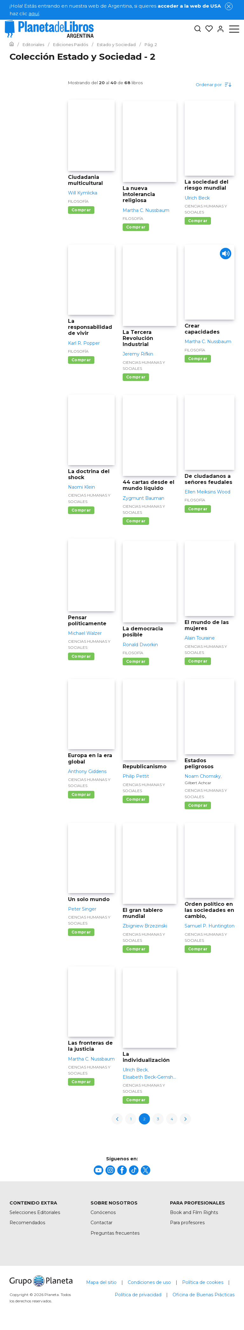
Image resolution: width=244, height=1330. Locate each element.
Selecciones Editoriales (35, 1212)
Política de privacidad (138, 1295)
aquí (34, 13)
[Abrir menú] (234, 29)
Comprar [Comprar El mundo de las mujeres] (197, 661)
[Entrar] (218, 29)
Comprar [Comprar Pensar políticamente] (81, 656)
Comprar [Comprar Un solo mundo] (81, 932)
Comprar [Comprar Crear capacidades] (197, 358)
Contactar (101, 1222)
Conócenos (103, 1212)
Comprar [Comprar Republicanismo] (136, 799)
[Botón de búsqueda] (197, 29)
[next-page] (185, 1118)
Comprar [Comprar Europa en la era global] (81, 794)
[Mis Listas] (207, 29)
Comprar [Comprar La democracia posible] (136, 661)
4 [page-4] (172, 1118)
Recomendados (27, 1222)
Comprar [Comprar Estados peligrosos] (197, 805)
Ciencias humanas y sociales (206, 209)
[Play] (224, 255)
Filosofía (78, 201)
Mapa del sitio (101, 1282)
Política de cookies (202, 1282)
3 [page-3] (158, 1118)
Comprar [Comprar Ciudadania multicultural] (81, 209)
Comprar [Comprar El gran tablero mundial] (136, 949)
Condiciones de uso (149, 1282)
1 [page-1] (131, 1118)
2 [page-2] (144, 1118)
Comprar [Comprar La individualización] (136, 1099)
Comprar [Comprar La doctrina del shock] (81, 510)
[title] (98, 1170)
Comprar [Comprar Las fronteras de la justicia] (81, 1081)
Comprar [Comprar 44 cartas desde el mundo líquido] (136, 521)
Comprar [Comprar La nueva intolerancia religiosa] (136, 227)
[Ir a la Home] (12, 44)
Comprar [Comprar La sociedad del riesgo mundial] (197, 220)
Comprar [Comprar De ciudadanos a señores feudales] (197, 508)
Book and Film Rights (194, 1212)
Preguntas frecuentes (115, 1233)
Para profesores (187, 1222)
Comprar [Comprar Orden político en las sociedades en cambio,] (197, 949)
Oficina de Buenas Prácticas (203, 1295)
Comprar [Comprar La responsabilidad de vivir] (81, 359)
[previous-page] (117, 1118)
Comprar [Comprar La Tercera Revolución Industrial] (136, 377)
